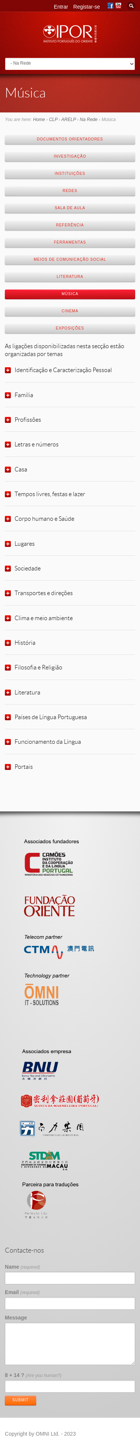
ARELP (68, 119)
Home (39, 119)
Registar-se (86, 7)
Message (16, 1318)
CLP (53, 119)
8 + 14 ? (33, 1375)
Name (22, 1267)
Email (22, 1292)
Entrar (61, 7)
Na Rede (88, 119)
